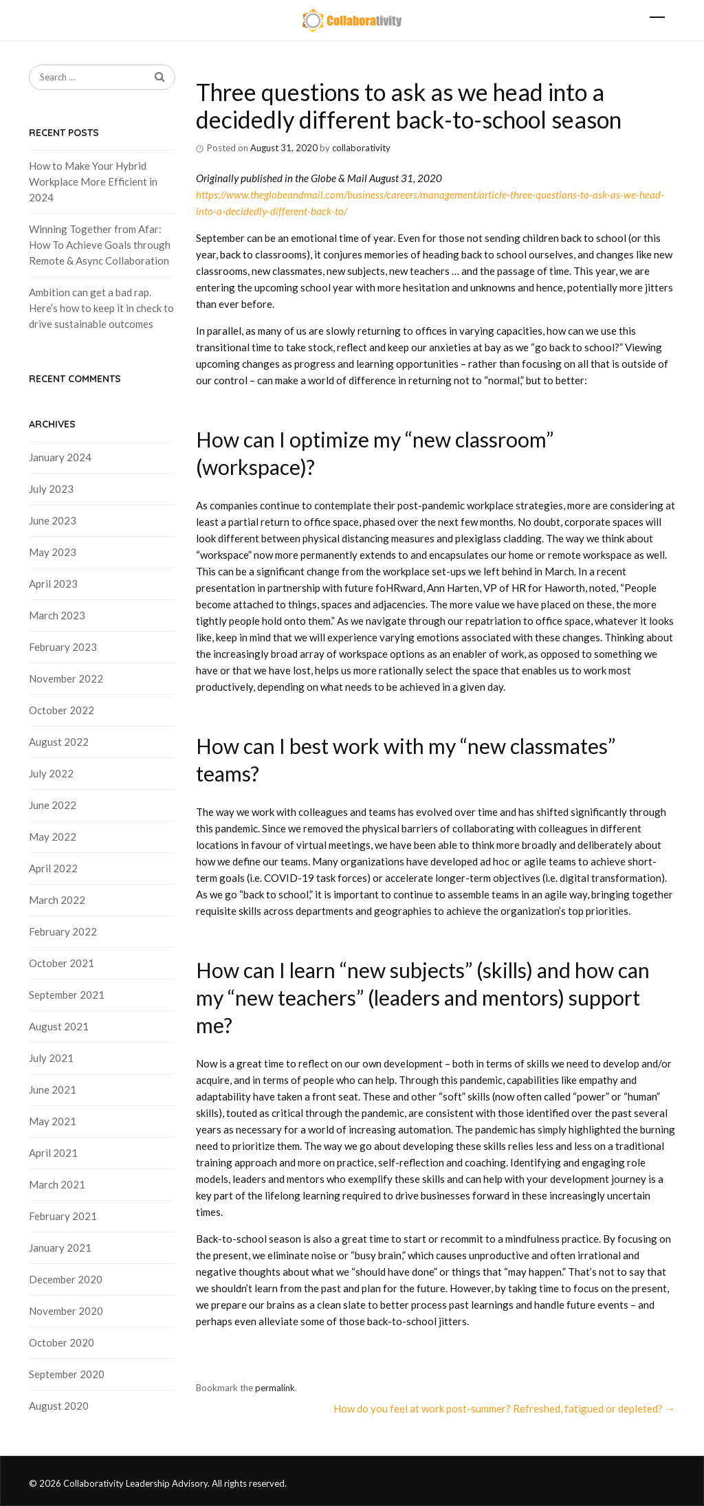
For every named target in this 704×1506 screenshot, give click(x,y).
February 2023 (63, 647)
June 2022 (52, 805)
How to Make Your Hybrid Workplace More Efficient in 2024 (93, 181)
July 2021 (51, 1058)
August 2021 (59, 1026)
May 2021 (52, 1121)
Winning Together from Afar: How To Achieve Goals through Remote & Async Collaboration (99, 245)
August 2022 (59, 741)
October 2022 (61, 710)
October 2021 (61, 963)
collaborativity (361, 147)
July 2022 (51, 773)
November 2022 (66, 678)
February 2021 (63, 1216)
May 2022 (52, 836)
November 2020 (66, 1311)
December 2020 (65, 1279)
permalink (275, 1387)
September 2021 (66, 994)
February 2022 (63, 931)
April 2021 (53, 1153)
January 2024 (60, 457)
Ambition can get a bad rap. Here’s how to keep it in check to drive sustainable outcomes (101, 308)
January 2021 (60, 1247)
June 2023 (52, 520)
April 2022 (53, 868)
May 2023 (52, 552)
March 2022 (57, 900)
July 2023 (51, 489)
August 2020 (59, 1405)
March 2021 (57, 1184)
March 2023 (57, 615)
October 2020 (61, 1342)
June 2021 (52, 1089)
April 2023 (53, 583)
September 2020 (66, 1374)
